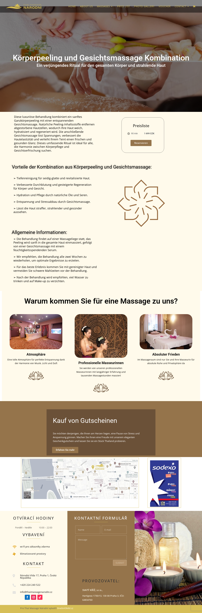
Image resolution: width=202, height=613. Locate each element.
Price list (123, 6)
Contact (180, 6)
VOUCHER (165, 6)
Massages (103, 6)
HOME (72, 6)
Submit (120, 562)
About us (86, 6)
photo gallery (144, 6)
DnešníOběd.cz (65, 608)
